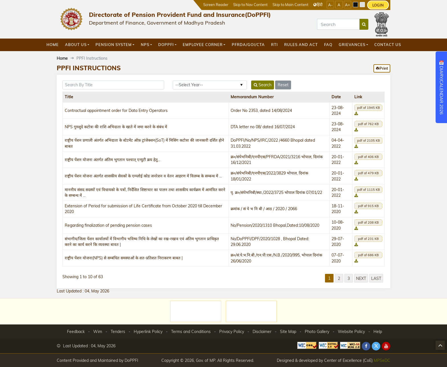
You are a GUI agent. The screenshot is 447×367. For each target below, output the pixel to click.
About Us (76, 44)
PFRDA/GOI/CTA (248, 44)
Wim (97, 331)
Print (382, 68)
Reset (283, 84)
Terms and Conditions (191, 331)
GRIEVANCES (352, 44)
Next (361, 278)
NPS (145, 44)
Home (52, 44)
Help (377, 331)
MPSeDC (382, 360)
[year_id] (210, 85)
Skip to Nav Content (250, 4)
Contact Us (387, 44)
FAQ (328, 44)
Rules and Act (301, 44)
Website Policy (351, 331)
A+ (347, 5)
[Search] (338, 24)
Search (262, 84)
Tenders (118, 331)
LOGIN (378, 5)
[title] (113, 85)
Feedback (76, 331)
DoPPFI (166, 44)
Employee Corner (203, 44)
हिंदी (317, 4)
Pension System (114, 44)
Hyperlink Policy (148, 331)
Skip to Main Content (290, 4)
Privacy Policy (231, 331)
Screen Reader (215, 4)
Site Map (288, 331)
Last (376, 278)
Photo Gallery (317, 331)
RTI (274, 44)
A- (330, 5)
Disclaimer (262, 331)
